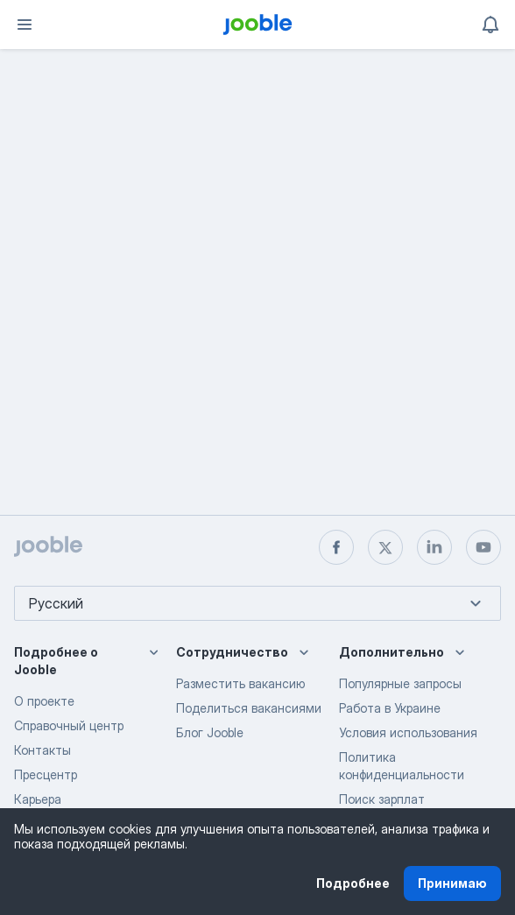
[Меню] (24, 24)
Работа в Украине (390, 707)
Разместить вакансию (240, 683)
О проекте (44, 700)
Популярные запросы (400, 683)
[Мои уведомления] (490, 24)
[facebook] (336, 547)
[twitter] (385, 547)
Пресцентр (45, 774)
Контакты (42, 750)
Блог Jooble (209, 732)
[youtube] (483, 547)
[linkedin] (434, 547)
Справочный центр (68, 725)
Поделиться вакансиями (248, 707)
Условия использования (408, 732)
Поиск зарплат (382, 799)
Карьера (37, 799)
